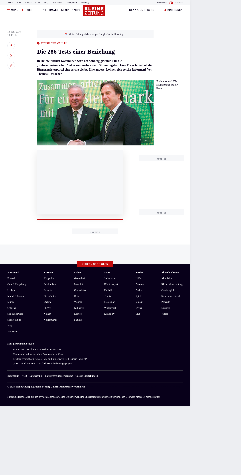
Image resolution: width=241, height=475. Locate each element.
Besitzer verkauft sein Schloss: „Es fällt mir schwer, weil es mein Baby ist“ (50, 359)
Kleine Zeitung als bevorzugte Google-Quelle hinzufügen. (95, 34)
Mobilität (78, 284)
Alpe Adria (166, 278)
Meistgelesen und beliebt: (20, 343)
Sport (76, 10)
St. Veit (47, 308)
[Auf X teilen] (11, 55)
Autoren (140, 284)
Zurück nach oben (95, 264)
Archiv (139, 290)
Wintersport (110, 308)
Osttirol (47, 302)
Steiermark (50, 10)
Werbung (85, 2)
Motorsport (109, 302)
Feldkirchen (50, 284)
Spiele (139, 296)
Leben (65, 10)
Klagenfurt (49, 278)
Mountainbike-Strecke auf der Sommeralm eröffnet (38, 354)
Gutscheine (57, 2)
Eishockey (109, 313)
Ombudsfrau (80, 290)
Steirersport (110, 278)
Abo (19, 2)
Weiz (9, 325)
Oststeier (11, 308)
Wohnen (78, 302)
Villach (47, 313)
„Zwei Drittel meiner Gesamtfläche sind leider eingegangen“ (43, 363)
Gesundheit (79, 278)
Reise (77, 296)
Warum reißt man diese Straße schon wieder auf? (37, 349)
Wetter (10, 2)
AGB (24, 376)
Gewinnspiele (168, 290)
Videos (164, 313)
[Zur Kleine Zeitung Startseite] (94, 12)
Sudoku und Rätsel (170, 296)
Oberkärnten (50, 296)
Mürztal (11, 302)
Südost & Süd (14, 319)
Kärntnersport (111, 284)
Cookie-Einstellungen (86, 376)
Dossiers (165, 308)
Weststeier (12, 331)
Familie (78, 319)
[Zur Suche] (28, 10)
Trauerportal (71, 2)
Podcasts (165, 302)
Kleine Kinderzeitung (172, 284)
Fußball (108, 290)
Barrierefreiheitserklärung (59, 376)
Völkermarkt (50, 319)
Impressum (13, 376)
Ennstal (11, 278)
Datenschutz (36, 376)
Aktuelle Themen (170, 272)
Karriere (78, 313)
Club (38, 2)
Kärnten (179, 2)
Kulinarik (79, 308)
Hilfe (138, 278)
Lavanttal (48, 290)
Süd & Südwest (15, 313)
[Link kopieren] (11, 65)
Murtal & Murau (15, 296)
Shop (45, 2)
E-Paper (28, 2)
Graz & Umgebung (141, 10)
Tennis (107, 296)
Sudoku (139, 302)
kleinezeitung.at (24, 386)
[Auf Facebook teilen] (11, 45)
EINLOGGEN (173, 10)
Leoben (11, 290)
